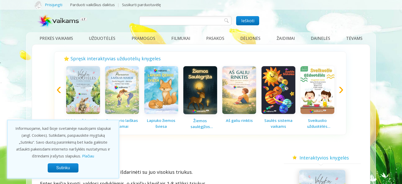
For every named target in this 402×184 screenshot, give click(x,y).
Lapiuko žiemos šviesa (161, 123)
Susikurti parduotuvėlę (141, 4)
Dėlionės (250, 38)
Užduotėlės (102, 38)
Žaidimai (286, 38)
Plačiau (88, 155)
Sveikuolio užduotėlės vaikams (317, 123)
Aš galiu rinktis (239, 120)
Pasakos (215, 38)
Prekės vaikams (56, 38)
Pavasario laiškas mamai (122, 123)
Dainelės (320, 38)
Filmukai (180, 38)
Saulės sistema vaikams (278, 123)
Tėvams (354, 38)
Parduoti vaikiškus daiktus (92, 4)
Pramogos (143, 38)
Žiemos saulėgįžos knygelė (200, 123)
